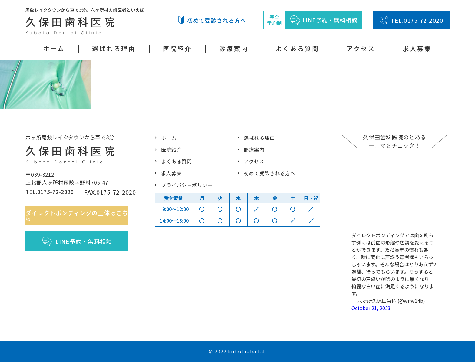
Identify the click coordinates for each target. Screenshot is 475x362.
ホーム (54, 48)
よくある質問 (297, 48)
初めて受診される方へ (212, 20)
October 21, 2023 (370, 308)
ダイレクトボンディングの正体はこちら (80, 218)
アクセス (361, 48)
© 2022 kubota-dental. (237, 351)
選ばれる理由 (114, 48)
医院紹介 (177, 48)
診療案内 (233, 48)
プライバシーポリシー (185, 184)
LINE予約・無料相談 (81, 244)
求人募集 (417, 48)
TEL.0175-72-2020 (411, 20)
